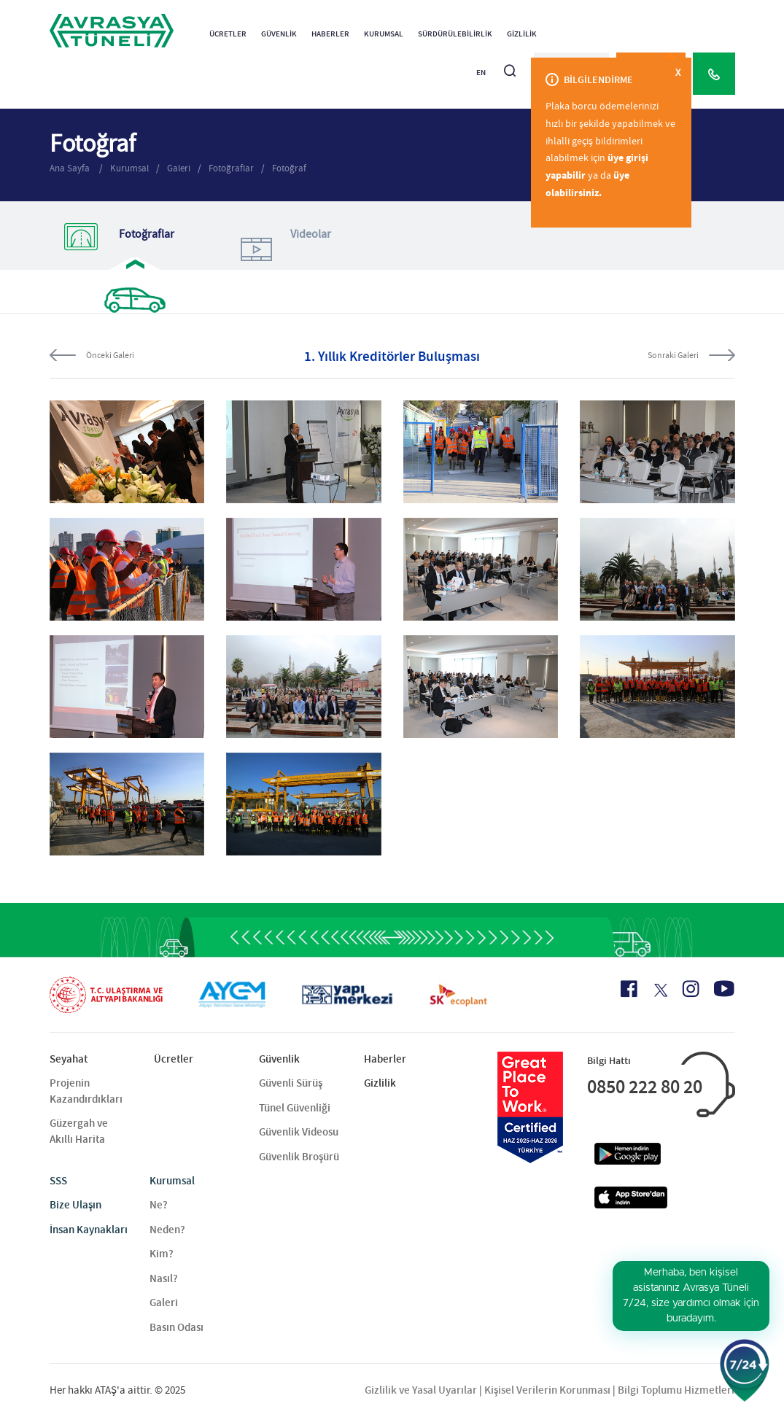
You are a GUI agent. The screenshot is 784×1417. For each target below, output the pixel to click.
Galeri (178, 168)
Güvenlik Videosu (298, 1132)
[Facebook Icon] (629, 989)
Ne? (159, 1204)
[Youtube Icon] (724, 988)
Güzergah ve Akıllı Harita (79, 1131)
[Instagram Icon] (690, 989)
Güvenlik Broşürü (299, 1156)
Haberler (330, 33)
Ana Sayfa (71, 168)
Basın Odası (176, 1327)
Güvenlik (279, 33)
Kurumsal (383, 33)
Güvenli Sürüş (290, 1083)
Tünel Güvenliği (294, 1107)
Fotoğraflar (231, 168)
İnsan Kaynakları (89, 1229)
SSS (58, 1180)
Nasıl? (164, 1278)
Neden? (167, 1229)
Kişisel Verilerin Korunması (547, 1390)
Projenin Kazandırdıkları (86, 1091)
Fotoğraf (289, 168)
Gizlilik (522, 33)
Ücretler (228, 33)
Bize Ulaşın (75, 1204)
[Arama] (510, 65)
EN (481, 72)
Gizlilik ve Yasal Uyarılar (421, 1390)
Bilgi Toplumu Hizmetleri (676, 1390)
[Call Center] (714, 74)
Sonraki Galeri (673, 355)
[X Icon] (659, 990)
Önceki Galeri (110, 355)
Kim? (162, 1253)
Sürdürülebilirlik (455, 33)
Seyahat (69, 1059)
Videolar (283, 249)
